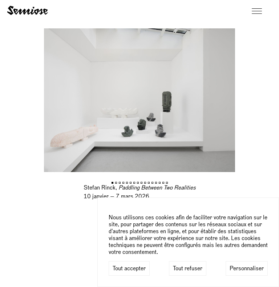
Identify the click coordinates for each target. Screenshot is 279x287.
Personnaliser (247, 268)
